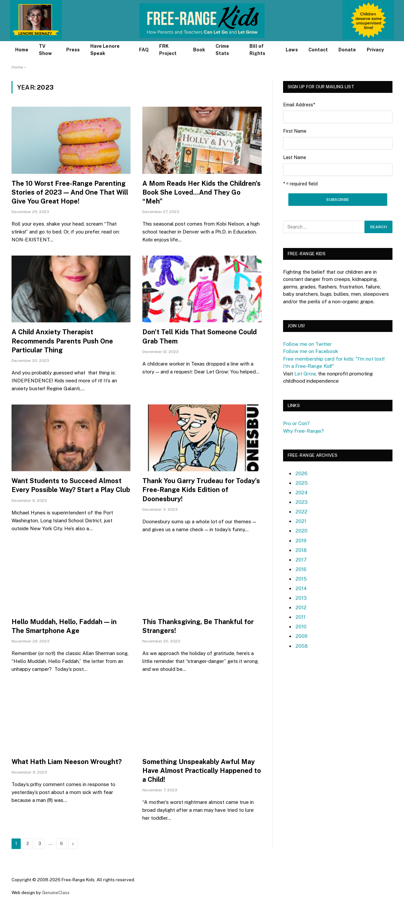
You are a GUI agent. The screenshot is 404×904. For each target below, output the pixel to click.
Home (21, 49)
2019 (301, 540)
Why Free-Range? (303, 431)
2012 (301, 607)
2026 (301, 473)
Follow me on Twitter (307, 344)
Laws (292, 49)
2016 (301, 569)
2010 (301, 626)
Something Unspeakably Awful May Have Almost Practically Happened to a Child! (201, 770)
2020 (301, 531)
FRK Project (168, 49)
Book (199, 49)
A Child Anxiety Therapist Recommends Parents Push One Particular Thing (62, 341)
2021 (301, 521)
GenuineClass (56, 892)
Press (73, 49)
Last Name (294, 157)
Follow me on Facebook (310, 351)
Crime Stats (222, 49)
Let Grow (305, 373)
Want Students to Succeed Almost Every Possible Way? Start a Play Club (71, 485)
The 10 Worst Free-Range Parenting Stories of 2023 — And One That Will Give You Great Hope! (70, 192)
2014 (301, 588)
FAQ (144, 49)
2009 (301, 636)
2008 (302, 646)
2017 (301, 559)
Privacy (375, 49)
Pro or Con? (296, 423)
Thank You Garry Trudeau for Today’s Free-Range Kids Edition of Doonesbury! (201, 490)
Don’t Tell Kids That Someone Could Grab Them (199, 336)
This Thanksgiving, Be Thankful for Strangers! (198, 626)
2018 (301, 550)
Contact (318, 49)
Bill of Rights (257, 49)
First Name (294, 131)
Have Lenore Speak (105, 49)
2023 (302, 502)
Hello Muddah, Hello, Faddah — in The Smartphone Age (64, 626)
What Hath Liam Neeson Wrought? (67, 762)
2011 (300, 617)
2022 (301, 511)
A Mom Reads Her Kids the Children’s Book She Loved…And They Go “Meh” (201, 192)
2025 (302, 483)
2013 (301, 598)
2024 (302, 492)
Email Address (299, 104)
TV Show (45, 49)
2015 (301, 579)
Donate (347, 49)
